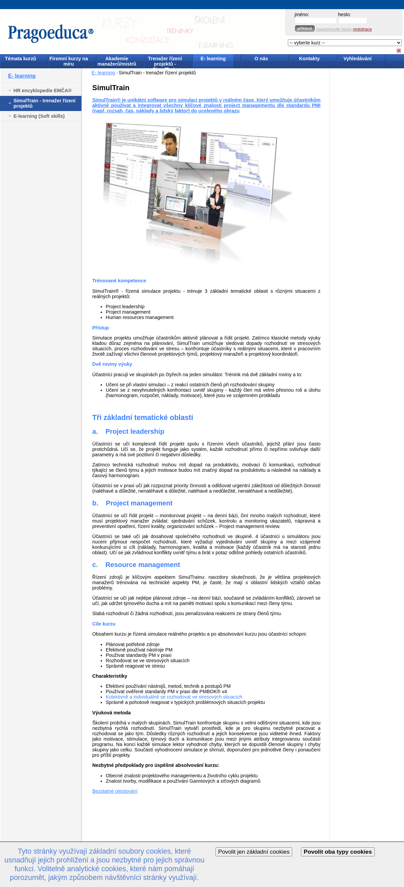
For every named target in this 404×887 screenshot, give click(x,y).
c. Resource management (136, 564)
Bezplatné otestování (114, 791)
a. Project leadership (128, 431)
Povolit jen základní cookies (254, 851)
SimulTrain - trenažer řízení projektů (44, 103)
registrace (362, 29)
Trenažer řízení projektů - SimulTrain (165, 62)
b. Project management (132, 503)
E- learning (213, 58)
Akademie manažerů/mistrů (116, 61)
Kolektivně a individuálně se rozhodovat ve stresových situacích (174, 697)
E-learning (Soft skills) (39, 116)
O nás (261, 58)
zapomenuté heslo (334, 29)
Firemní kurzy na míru (68, 61)
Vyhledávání (357, 58)
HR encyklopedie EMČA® (42, 90)
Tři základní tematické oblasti (142, 417)
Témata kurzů (20, 58)
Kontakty (309, 58)
